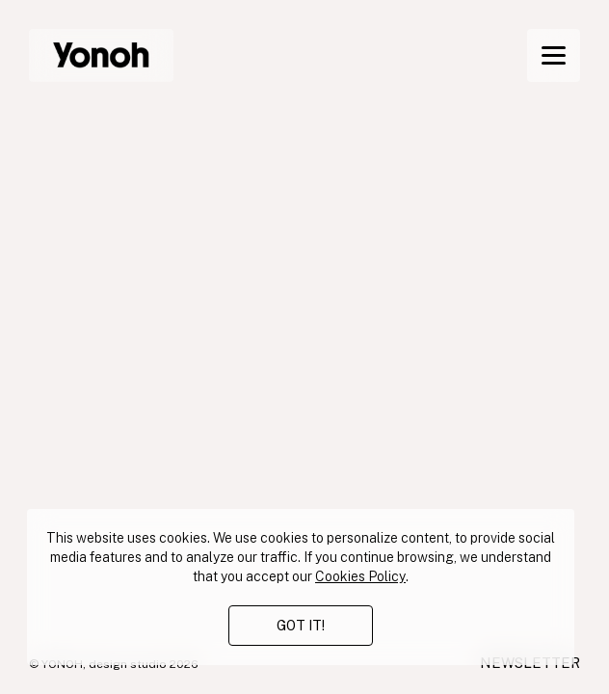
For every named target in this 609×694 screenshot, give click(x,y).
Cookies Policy (360, 576)
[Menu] (553, 55)
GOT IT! (301, 625)
